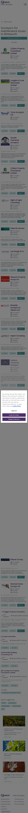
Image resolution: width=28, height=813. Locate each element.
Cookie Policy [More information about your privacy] (16, 406)
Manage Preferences (14, 419)
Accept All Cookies (14, 415)
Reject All (14, 411)
